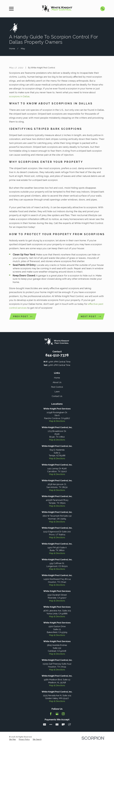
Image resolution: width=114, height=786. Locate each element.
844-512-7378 (57, 396)
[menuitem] (12, 781)
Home (57, 419)
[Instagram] (63, 755)
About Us (57, 424)
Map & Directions (57, 462)
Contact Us (57, 437)
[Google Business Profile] (57, 755)
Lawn (57, 433)
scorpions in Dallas (19, 137)
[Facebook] (50, 755)
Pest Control (57, 428)
